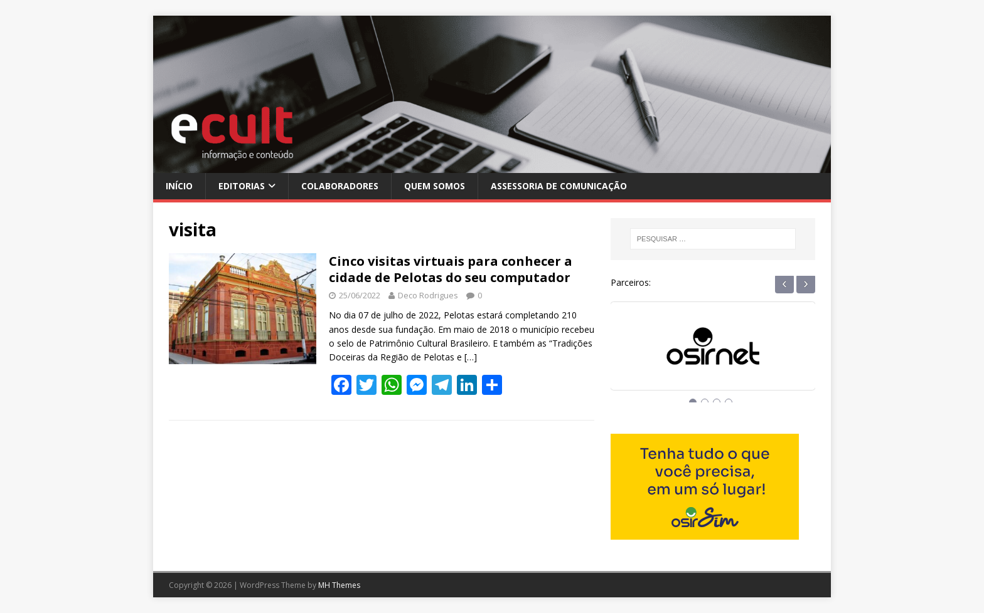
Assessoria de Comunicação (559, 186)
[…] (470, 357)
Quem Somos (434, 186)
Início (179, 186)
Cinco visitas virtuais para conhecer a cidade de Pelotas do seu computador (450, 269)
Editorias (241, 186)
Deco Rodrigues (428, 295)
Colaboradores (339, 186)
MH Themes (339, 585)
